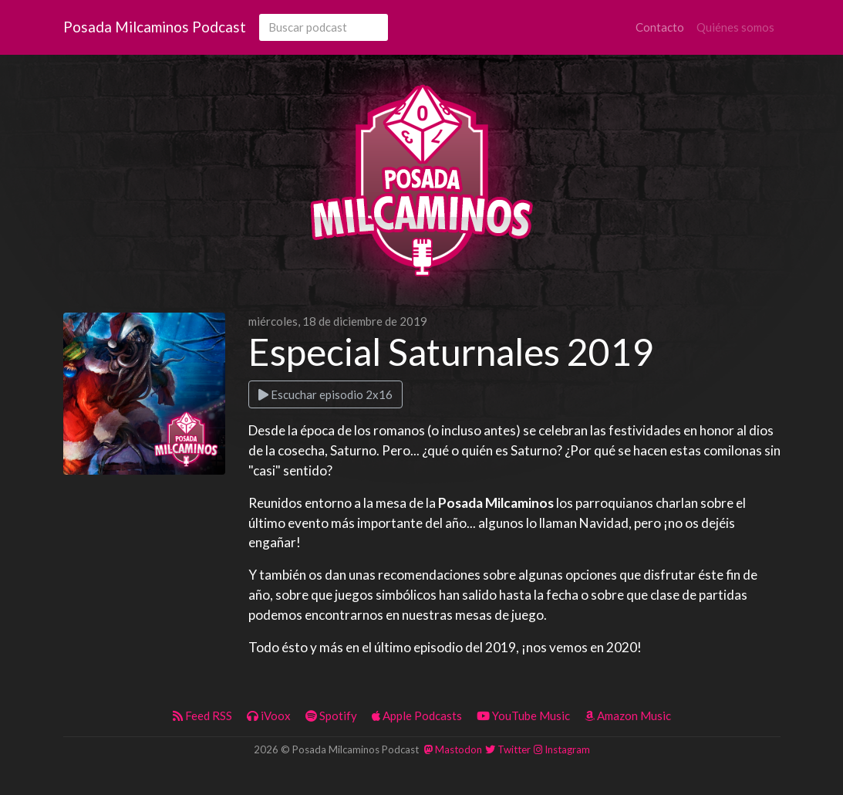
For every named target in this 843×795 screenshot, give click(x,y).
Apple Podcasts (417, 715)
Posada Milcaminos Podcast (154, 27)
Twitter (508, 749)
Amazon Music (628, 715)
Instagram (562, 749)
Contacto (660, 27)
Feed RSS (202, 715)
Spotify (331, 715)
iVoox (269, 715)
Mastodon (453, 749)
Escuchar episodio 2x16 (325, 394)
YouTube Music (523, 715)
